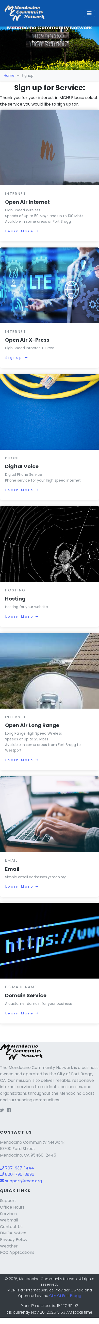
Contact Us (11, 1227)
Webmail (9, 1220)
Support (8, 1201)
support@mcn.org (21, 1181)
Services (8, 1214)
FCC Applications (17, 1252)
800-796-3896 (17, 1174)
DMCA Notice (13, 1233)
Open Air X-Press (27, 339)
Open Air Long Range (32, 725)
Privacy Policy (13, 1239)
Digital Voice (22, 466)
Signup (16, 358)
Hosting (15, 598)
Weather (9, 1246)
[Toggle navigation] (89, 13)
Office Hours (12, 1207)
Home (9, 75)
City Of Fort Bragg (65, 1295)
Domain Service (25, 995)
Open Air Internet (27, 202)
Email (12, 868)
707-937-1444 (17, 1168)
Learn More (22, 231)
